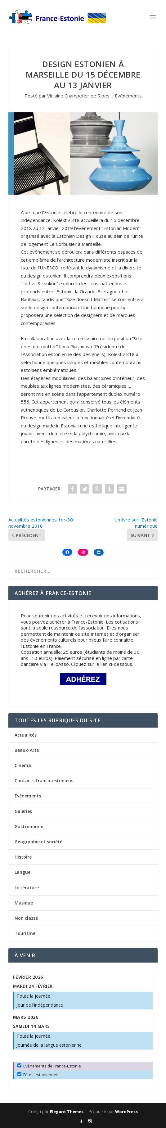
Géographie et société (38, 842)
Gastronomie (29, 826)
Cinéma (23, 765)
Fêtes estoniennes (37, 1074)
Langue (22, 872)
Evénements (128, 95)
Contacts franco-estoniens (44, 780)
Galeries (23, 811)
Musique (24, 903)
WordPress (126, 1111)
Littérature (27, 888)
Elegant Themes (66, 1111)
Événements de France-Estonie (49, 1066)
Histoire (23, 857)
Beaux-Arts (27, 750)
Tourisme (25, 933)
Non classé (26, 918)
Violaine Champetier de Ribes (78, 95)
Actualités (26, 735)
